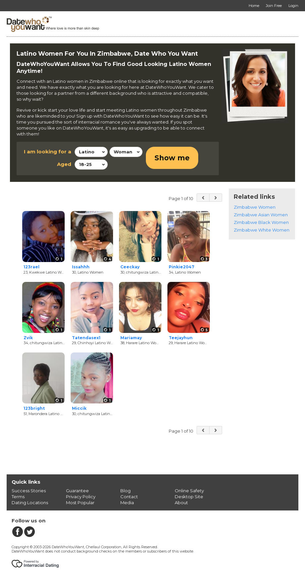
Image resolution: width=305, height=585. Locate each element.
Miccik (79, 408)
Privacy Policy (80, 496)
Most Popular (80, 502)
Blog (125, 490)
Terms (18, 496)
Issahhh (81, 266)
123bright (34, 408)
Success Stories (29, 490)
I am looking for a (47, 151)
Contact (129, 496)
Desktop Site (189, 496)
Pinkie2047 (181, 266)
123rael (31, 266)
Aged (64, 164)
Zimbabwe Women (254, 207)
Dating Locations (30, 502)
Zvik (28, 337)
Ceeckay (130, 266)
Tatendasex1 (86, 337)
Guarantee (77, 490)
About (181, 502)
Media (127, 502)
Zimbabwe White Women (261, 230)
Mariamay (131, 337)
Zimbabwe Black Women (261, 222)
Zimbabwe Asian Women (261, 214)
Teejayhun (181, 337)
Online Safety (189, 490)
